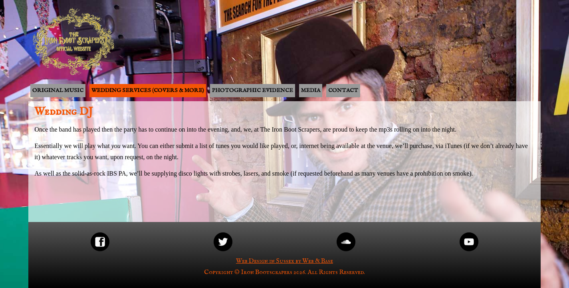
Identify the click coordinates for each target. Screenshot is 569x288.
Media (310, 90)
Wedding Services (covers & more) (147, 90)
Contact (343, 90)
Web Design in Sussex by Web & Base (284, 261)
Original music (57, 90)
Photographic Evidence (252, 90)
